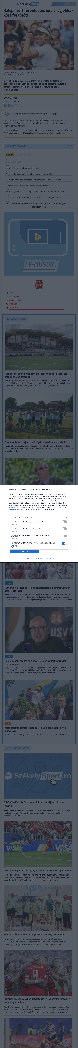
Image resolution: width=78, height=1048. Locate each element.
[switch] (64, 521)
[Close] (74, 490)
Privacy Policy (50, 558)
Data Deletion (27, 558)
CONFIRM (24, 551)
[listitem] (39, 517)
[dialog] (39, 524)
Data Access (39, 558)
